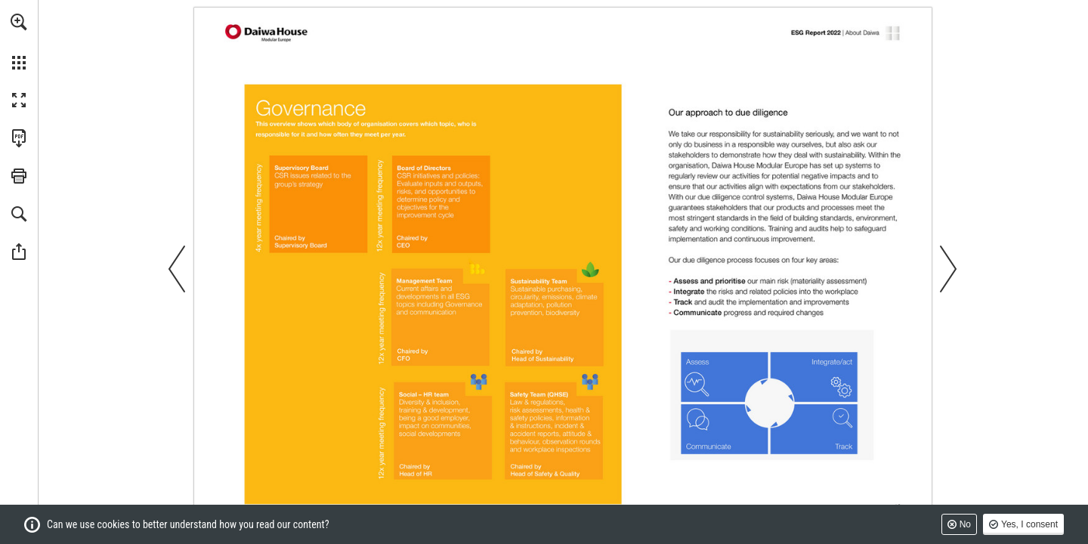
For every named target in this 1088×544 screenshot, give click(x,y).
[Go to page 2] (268, 33)
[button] (19, 22)
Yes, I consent (1029, 524)
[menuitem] (19, 41)
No (965, 524)
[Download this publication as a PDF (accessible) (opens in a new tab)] (19, 138)
